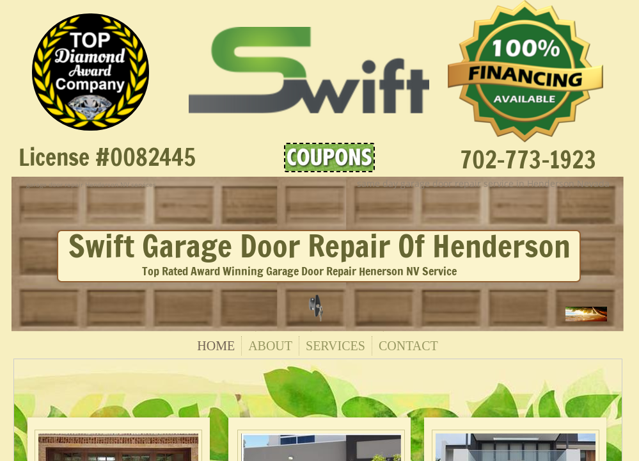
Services (335, 346)
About (270, 346)
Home (216, 346)
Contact (408, 346)
